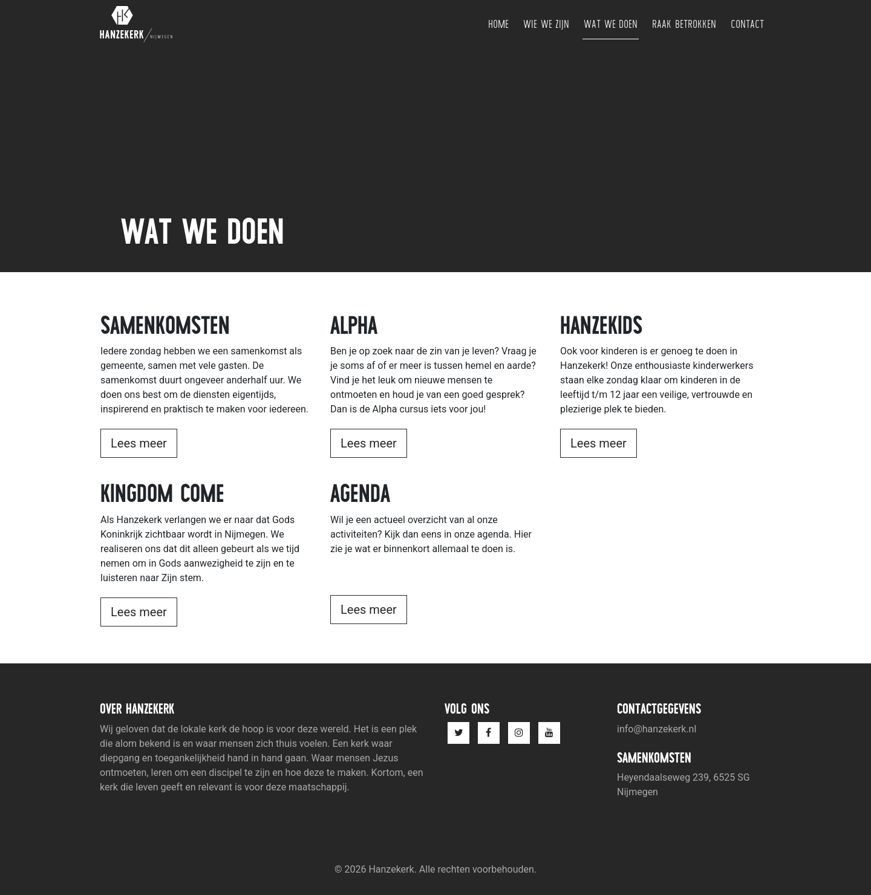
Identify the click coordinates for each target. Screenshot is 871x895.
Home (498, 24)
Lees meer (139, 443)
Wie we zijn (546, 24)
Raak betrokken (684, 24)
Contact (747, 24)
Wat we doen (611, 24)
